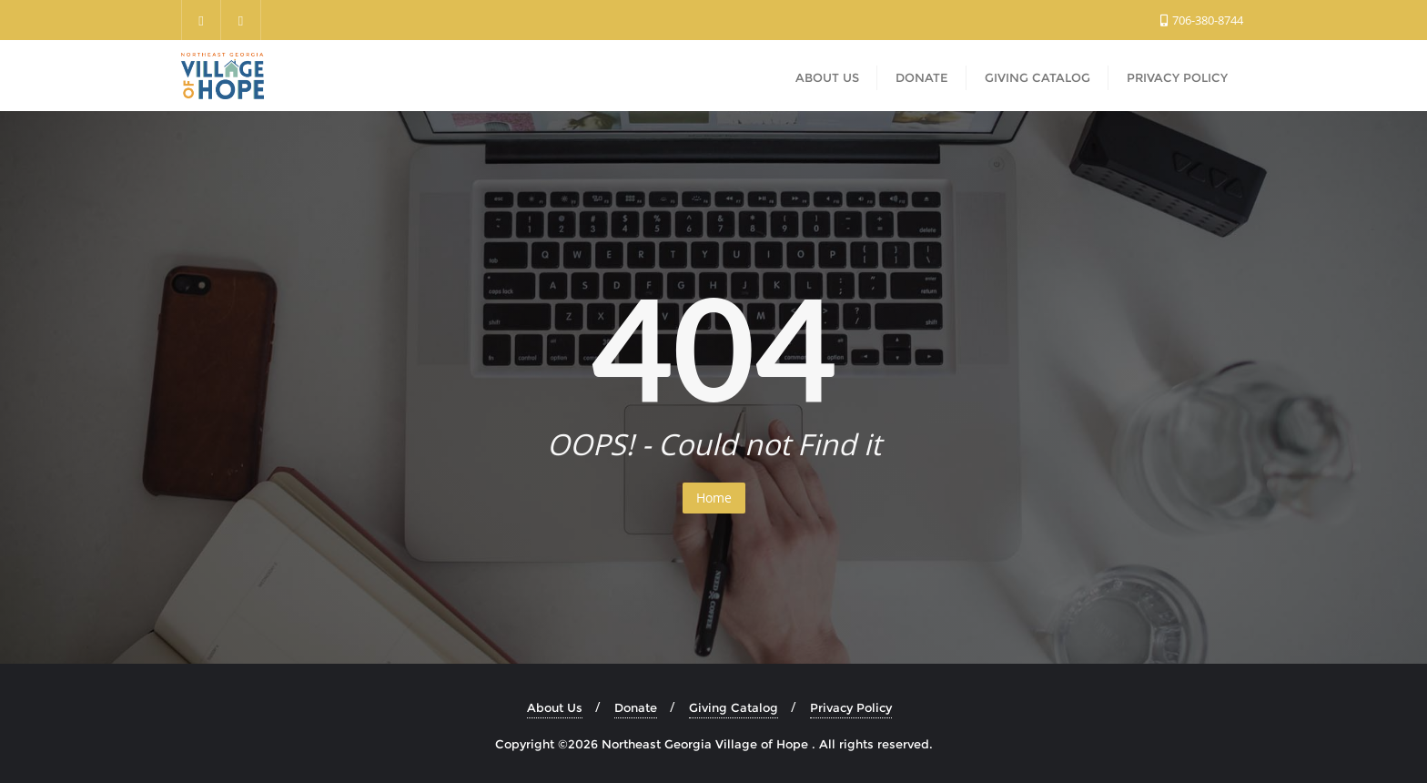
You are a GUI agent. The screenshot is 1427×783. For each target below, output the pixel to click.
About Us (554, 707)
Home (714, 497)
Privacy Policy (851, 707)
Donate (635, 707)
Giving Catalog (733, 707)
